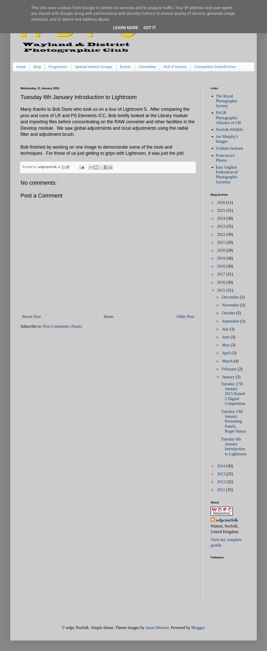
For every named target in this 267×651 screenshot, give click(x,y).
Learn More (125, 27)
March (228, 361)
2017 (221, 274)
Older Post (185, 316)
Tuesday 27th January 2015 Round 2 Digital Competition (233, 394)
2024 (221, 218)
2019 (221, 258)
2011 (221, 490)
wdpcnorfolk (227, 520)
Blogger (197, 627)
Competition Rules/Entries (215, 67)
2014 (221, 466)
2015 (221, 290)
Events (125, 67)
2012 (221, 482)
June (226, 337)
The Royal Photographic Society (227, 101)
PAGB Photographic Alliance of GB (228, 118)
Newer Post (31, 316)
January (229, 377)
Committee (147, 67)
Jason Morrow (157, 627)
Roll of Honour (175, 67)
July (226, 329)
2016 (221, 282)
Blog (37, 67)
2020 (221, 250)
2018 (221, 266)
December (231, 297)
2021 (221, 242)
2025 (221, 210)
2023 (221, 226)
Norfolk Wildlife (229, 129)
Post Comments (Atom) (62, 326)
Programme (57, 67)
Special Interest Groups (93, 67)
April (227, 353)
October (229, 313)
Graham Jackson (229, 148)
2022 (221, 234)
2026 (221, 202)
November (231, 305)
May (226, 345)
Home (21, 67)
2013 (221, 474)
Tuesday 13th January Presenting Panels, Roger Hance (233, 421)
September (231, 321)
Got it (149, 27)
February (230, 369)
